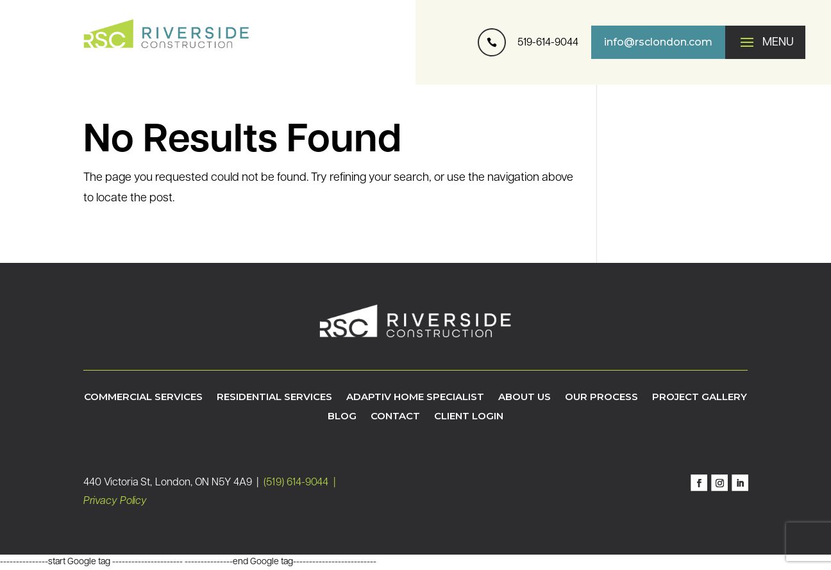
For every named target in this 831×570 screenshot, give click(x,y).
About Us (524, 397)
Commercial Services (143, 397)
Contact (395, 417)
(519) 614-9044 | (300, 482)
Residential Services (274, 397)
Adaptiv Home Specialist (415, 397)
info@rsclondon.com (658, 42)
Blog (342, 417)
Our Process (601, 397)
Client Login (468, 417)
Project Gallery (699, 397)
